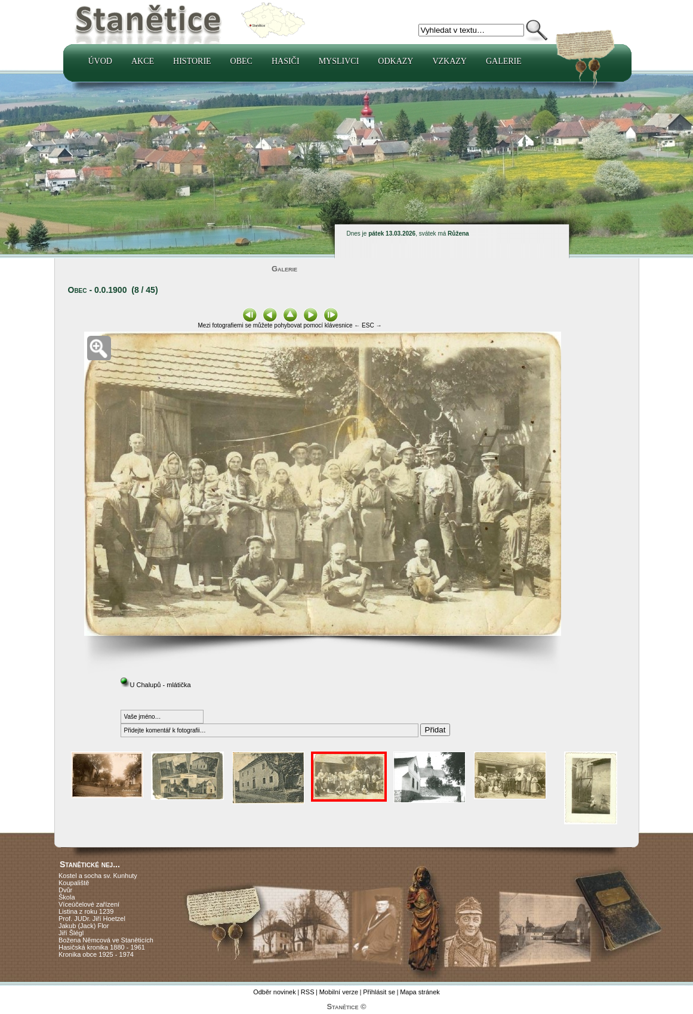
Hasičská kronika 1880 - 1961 (101, 947)
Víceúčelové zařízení (88, 904)
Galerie (504, 61)
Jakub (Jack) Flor (83, 925)
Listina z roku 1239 (85, 911)
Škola (66, 897)
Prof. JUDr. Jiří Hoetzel (91, 918)
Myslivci (339, 61)
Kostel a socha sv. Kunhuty (97, 875)
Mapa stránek (420, 992)
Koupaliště (73, 882)
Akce (142, 61)
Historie (192, 61)
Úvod (100, 61)
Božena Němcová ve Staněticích (105, 940)
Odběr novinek (274, 992)
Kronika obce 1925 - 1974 (96, 954)
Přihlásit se (379, 992)
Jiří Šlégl (71, 932)
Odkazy (395, 61)
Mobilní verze (338, 992)
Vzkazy (449, 61)
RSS (308, 992)
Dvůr (65, 890)
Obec (241, 61)
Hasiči (286, 61)
